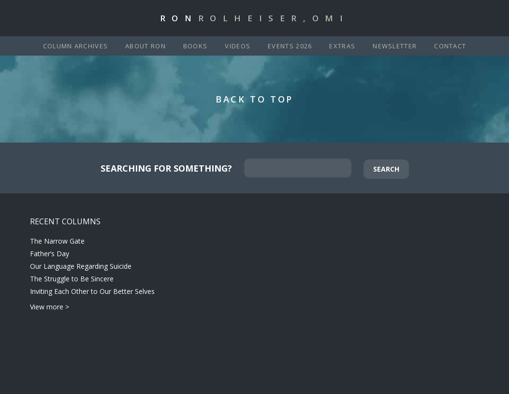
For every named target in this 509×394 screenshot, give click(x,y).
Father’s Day (49, 253)
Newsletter (395, 46)
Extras (342, 46)
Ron (254, 18)
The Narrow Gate (57, 241)
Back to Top (254, 99)
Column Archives (75, 46)
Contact (450, 46)
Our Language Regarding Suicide (80, 266)
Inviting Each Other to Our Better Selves (92, 291)
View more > (49, 306)
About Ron (145, 46)
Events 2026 (290, 46)
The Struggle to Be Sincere (72, 278)
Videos (237, 46)
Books (195, 46)
